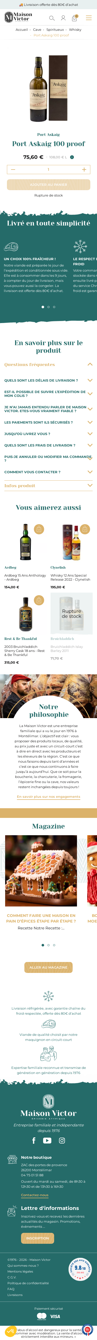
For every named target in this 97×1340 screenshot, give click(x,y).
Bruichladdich (62, 639)
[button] (11, 1331)
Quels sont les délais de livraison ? (48, 380)
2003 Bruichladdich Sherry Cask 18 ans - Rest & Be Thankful (24, 651)
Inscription (37, 1238)
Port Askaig (48, 134)
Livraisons (15, 1295)
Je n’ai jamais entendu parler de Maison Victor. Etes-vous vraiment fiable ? (48, 409)
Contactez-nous (34, 1195)
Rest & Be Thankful (20, 639)
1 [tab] (43, 307)
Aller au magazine (48, 967)
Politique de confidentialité (28, 1283)
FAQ (10, 1289)
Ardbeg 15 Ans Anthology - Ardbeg (25, 577)
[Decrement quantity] (13, 169)
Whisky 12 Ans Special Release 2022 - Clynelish (70, 577)
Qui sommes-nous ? (23, 1265)
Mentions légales (20, 1271)
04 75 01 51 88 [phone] (32, 1175)
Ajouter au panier (48, 185)
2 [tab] (48, 307)
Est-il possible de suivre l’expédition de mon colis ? (48, 394)
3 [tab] (54, 307)
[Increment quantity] (84, 169)
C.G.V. (11, 1277)
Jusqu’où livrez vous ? (48, 434)
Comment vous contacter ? (48, 472)
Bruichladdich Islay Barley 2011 (67, 649)
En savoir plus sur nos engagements (48, 796)
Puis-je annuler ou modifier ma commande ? (48, 459)
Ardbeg (10, 567)
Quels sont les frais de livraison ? (48, 445)
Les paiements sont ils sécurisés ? (48, 422)
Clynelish (58, 567)
